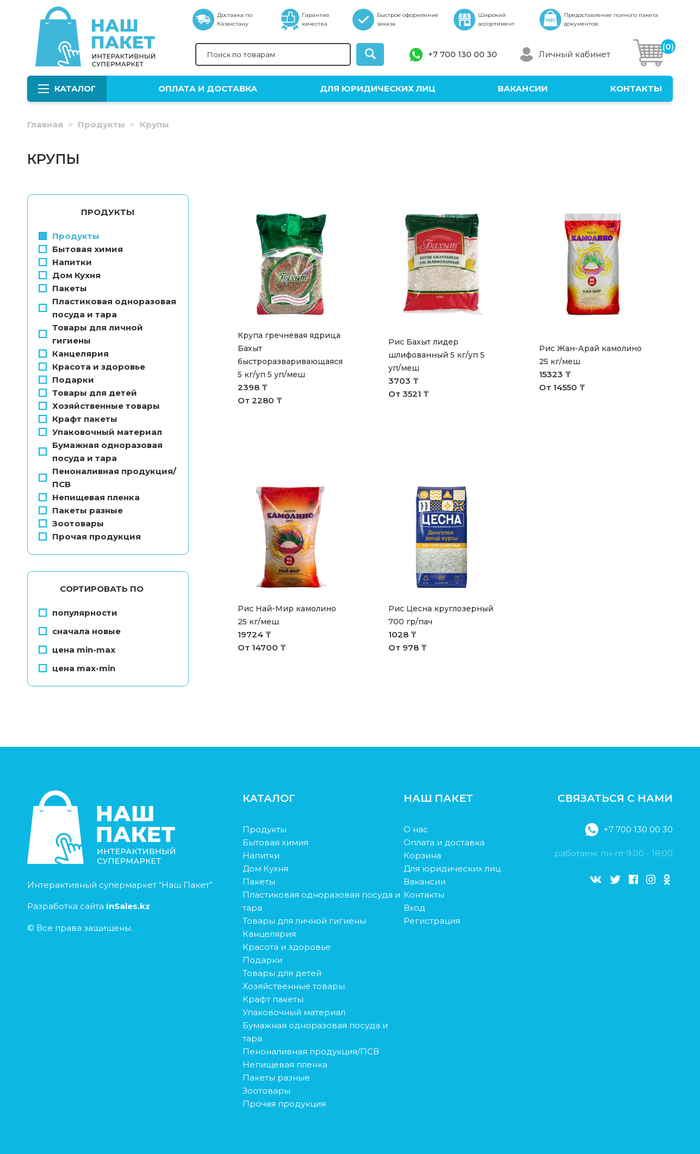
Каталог (67, 88)
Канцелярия (74, 353)
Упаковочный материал (100, 432)
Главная (45, 124)
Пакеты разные (81, 510)
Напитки (65, 262)
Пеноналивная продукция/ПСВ (107, 477)
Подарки (66, 380)
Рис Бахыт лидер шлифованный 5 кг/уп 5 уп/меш (436, 355)
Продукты (101, 124)
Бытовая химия (81, 249)
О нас (416, 829)
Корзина (422, 855)
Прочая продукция (90, 536)
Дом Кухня (70, 275)
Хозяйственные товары (99, 406)
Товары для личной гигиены (91, 334)
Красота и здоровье (92, 366)
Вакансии (523, 88)
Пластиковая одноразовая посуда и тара (107, 308)
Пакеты (63, 288)
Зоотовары (71, 523)
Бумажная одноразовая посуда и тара (101, 451)
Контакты (636, 88)
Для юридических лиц (378, 88)
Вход (414, 908)
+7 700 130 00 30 (462, 54)
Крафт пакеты (78, 419)
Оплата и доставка (207, 88)
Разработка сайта (88, 906)
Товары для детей (88, 393)
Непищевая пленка (89, 497)
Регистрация (432, 921)
